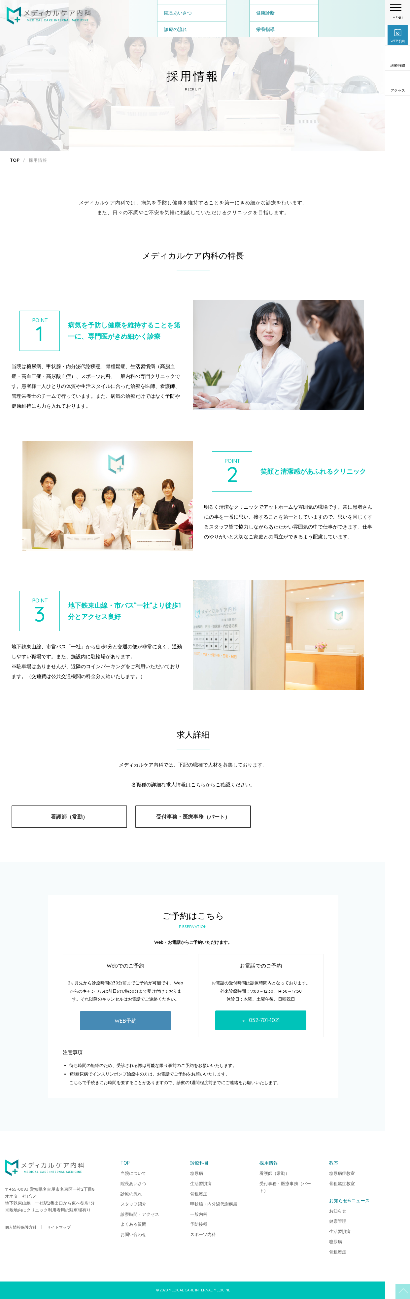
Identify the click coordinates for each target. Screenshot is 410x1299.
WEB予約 (126, 1020)
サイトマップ (59, 1227)
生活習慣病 (201, 1183)
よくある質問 (133, 1224)
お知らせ (337, 1211)
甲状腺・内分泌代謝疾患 (213, 1204)
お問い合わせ (133, 1234)
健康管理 (337, 1221)
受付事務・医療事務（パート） (193, 816)
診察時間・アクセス (139, 1214)
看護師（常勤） (69, 816)
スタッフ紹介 (133, 1204)
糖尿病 (196, 1173)
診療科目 (199, 1163)
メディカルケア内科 (49, 15)
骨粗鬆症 (198, 1193)
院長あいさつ (133, 1183)
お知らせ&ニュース (349, 1201)
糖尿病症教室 (342, 1173)
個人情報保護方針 (21, 1227)
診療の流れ (131, 1193)
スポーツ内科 (203, 1234)
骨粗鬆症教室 (342, 1183)
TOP (397, 1286)
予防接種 (198, 1224)
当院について (133, 1173)
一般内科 (198, 1214)
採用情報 (268, 1163)
